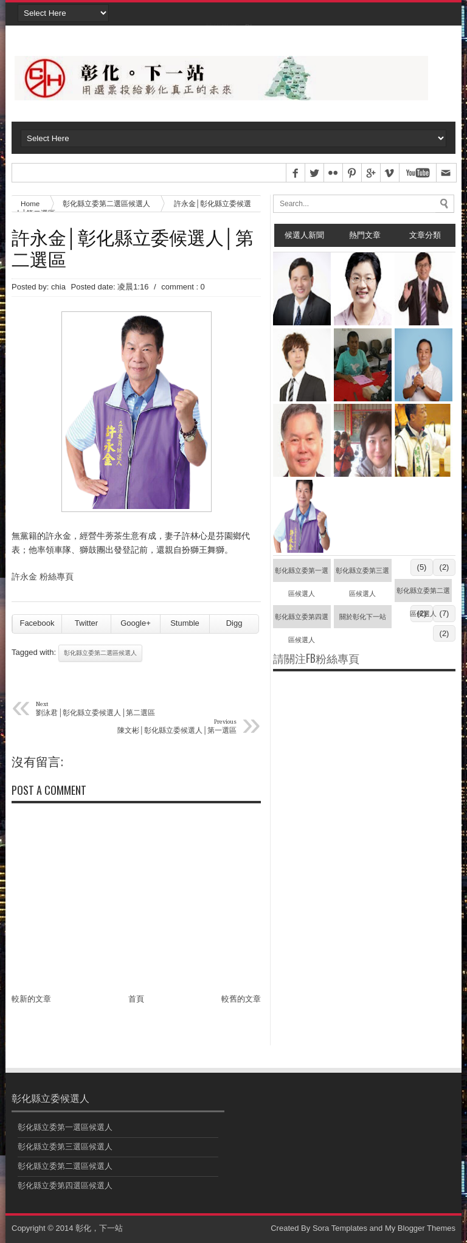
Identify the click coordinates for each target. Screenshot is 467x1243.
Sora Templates (340, 1228)
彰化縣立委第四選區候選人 (301, 620)
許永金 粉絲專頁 (43, 576)
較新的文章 (31, 998)
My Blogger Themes (420, 1228)
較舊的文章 (241, 998)
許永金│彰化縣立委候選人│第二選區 (133, 247)
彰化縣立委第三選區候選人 (362, 574)
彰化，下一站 (99, 1228)
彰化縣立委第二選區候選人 (106, 203)
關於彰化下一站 (362, 616)
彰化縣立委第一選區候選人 (301, 574)
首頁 (136, 998)
